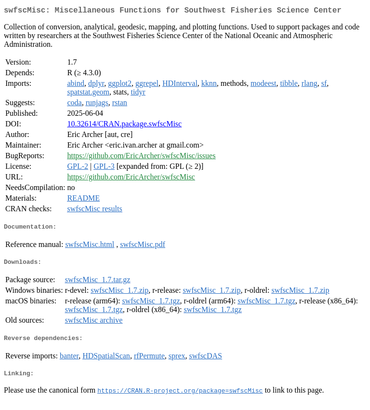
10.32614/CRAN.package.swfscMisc (124, 126)
